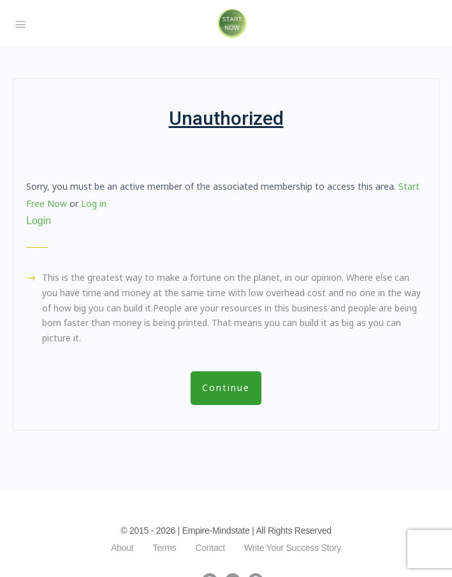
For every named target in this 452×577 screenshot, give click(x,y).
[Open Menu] (20, 23)
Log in (93, 203)
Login (38, 220)
